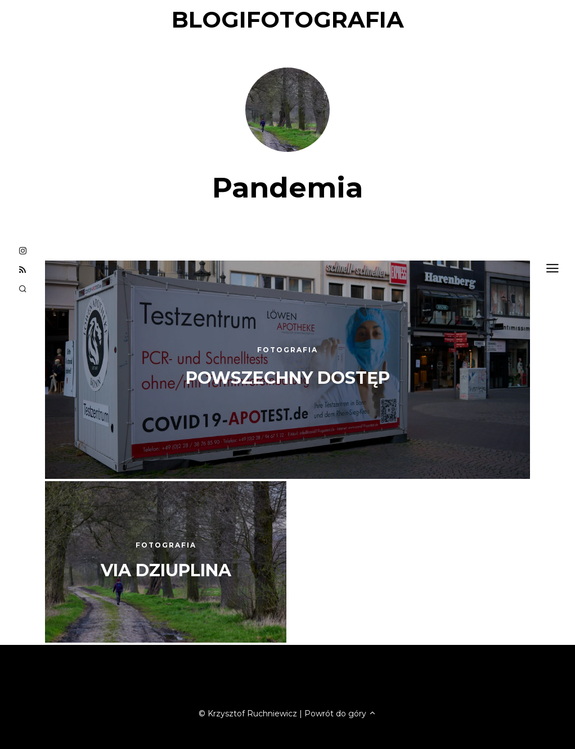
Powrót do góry (340, 713)
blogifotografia (288, 19)
